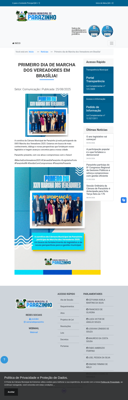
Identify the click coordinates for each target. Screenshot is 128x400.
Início (31, 52)
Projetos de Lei (67, 320)
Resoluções (65, 326)
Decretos (64, 339)
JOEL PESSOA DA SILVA (98, 357)
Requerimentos (67, 306)
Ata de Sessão (66, 300)
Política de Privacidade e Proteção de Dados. (36, 377)
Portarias (64, 346)
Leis (62, 333)
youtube (33, 319)
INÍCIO (16, 43)
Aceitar (11, 392)
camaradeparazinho (34, 322)
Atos (62, 313)
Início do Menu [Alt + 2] (104, 3)
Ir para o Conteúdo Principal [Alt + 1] (26, 3)
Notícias (44, 52)
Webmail (34, 332)
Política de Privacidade (110, 382)
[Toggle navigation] (112, 43)
